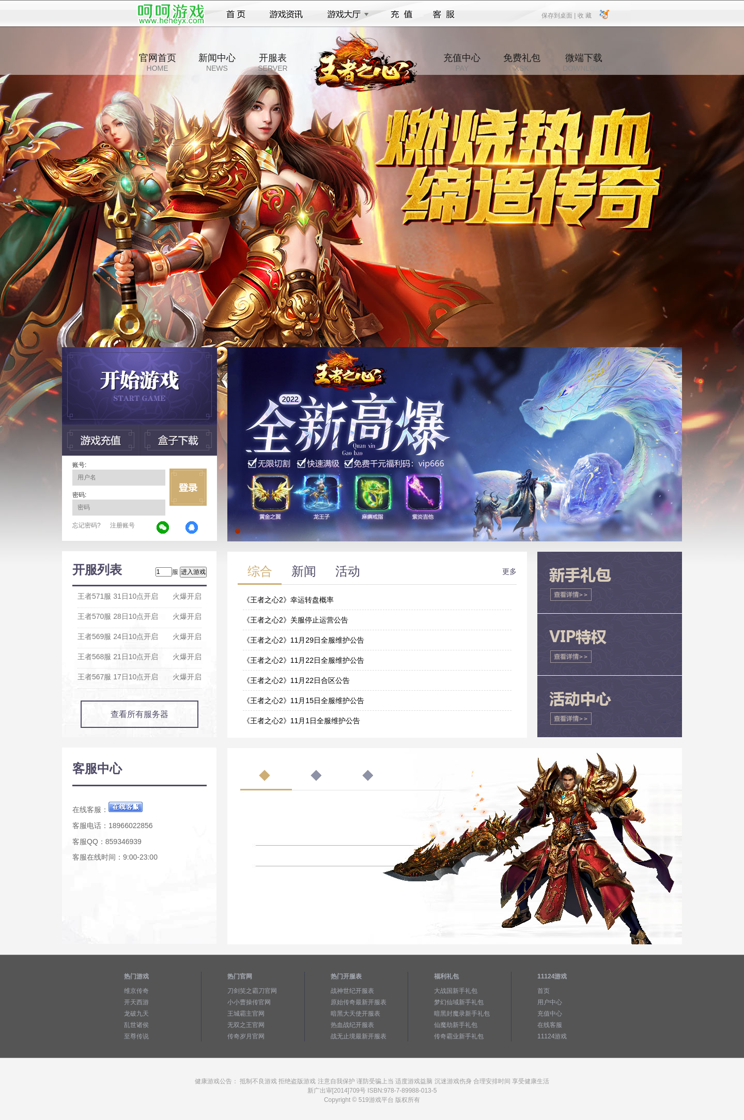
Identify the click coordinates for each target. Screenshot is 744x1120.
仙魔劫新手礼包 (455, 1025)
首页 (235, 14)
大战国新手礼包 (455, 990)
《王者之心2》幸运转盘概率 (288, 600)
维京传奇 (136, 990)
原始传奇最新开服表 (358, 1002)
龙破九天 (136, 1013)
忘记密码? (86, 525)
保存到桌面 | (559, 15)
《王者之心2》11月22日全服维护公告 (303, 660)
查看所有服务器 (139, 714)
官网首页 (157, 62)
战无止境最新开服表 (358, 1036)
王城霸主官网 (246, 1013)
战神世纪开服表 (352, 990)
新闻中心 (217, 62)
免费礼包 (521, 62)
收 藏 (584, 15)
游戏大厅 (345, 14)
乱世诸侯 (136, 1025)
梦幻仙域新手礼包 (459, 1002)
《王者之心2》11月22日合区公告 (296, 680)
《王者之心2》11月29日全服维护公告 (303, 640)
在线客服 (549, 1025)
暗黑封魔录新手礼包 (462, 1013)
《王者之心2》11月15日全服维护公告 (303, 700)
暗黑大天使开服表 (355, 1013)
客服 (444, 14)
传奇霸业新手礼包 (459, 1036)
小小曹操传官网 (249, 1002)
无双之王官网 (246, 1025)
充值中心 (462, 62)
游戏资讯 (286, 14)
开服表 (272, 62)
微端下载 (584, 62)
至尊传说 (136, 1036)
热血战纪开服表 (352, 1025)
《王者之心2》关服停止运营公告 (295, 620)
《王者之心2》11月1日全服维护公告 (301, 721)
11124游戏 (552, 1036)
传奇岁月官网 (246, 1036)
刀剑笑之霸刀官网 (252, 990)
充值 (401, 14)
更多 (509, 571)
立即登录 (188, 487)
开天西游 (136, 1002)
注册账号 (122, 525)
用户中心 (549, 1002)
